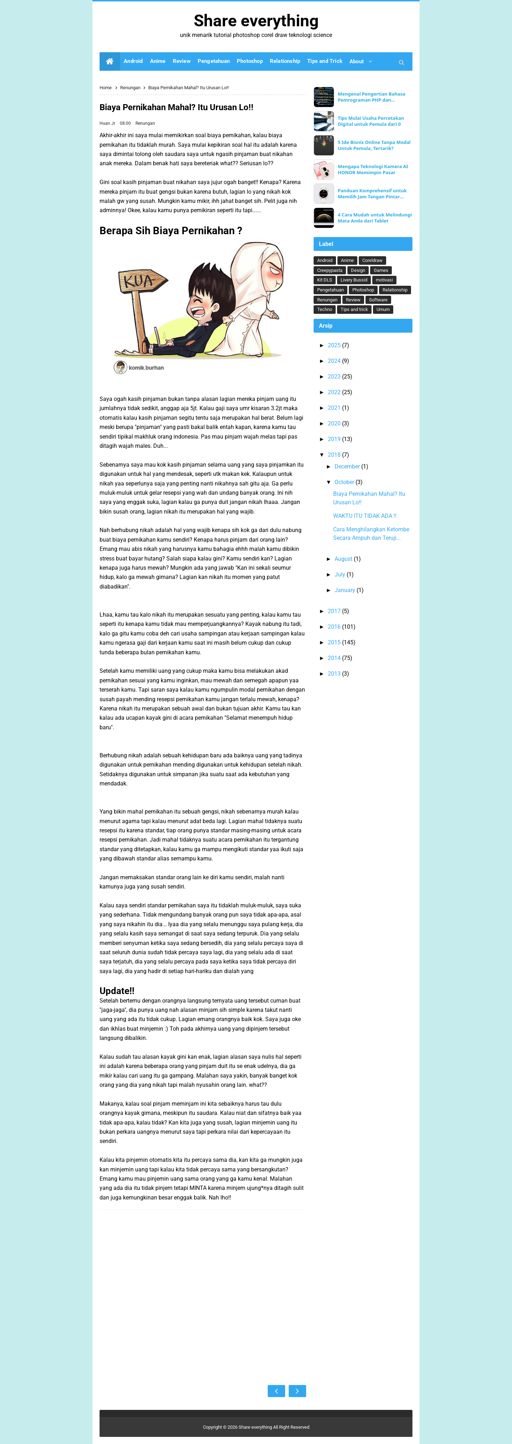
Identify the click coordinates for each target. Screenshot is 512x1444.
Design (358, 270)
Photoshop (363, 289)
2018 (335, 454)
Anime (347, 260)
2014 (335, 658)
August (344, 558)
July (341, 574)
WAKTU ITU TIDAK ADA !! (364, 515)
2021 (335, 407)
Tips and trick (354, 309)
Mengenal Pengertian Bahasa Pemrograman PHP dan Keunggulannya (371, 97)
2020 (335, 423)
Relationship (395, 289)
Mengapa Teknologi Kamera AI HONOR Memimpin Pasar (373, 169)
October (345, 482)
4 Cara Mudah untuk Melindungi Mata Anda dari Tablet (375, 218)
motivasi (384, 280)
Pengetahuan (330, 289)
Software (378, 299)
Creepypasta (329, 270)
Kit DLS (324, 280)
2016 (335, 626)
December (348, 466)
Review (353, 299)
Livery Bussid (354, 280)
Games (381, 270)
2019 (335, 439)
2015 (335, 642)
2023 (335, 376)
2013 (335, 673)
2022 (335, 392)
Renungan (145, 123)
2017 (335, 611)
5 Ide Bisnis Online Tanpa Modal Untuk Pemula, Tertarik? (374, 145)
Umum (383, 309)
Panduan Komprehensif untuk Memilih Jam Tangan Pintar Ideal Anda (372, 194)
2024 (335, 361)
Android (324, 260)
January (346, 590)
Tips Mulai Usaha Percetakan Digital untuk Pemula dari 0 (371, 121)
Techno (324, 309)
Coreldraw (372, 260)
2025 (335, 345)
